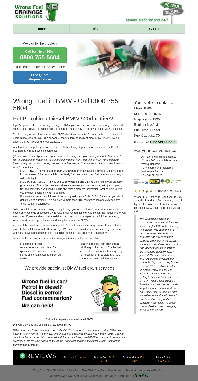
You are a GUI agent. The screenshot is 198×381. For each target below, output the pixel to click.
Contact (155, 29)
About (97, 29)
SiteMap (141, 375)
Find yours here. (163, 142)
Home (41, 29)
